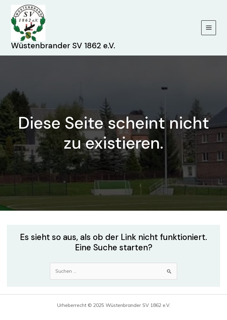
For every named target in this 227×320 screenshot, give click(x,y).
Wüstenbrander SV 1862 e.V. (63, 45)
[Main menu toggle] (208, 27)
